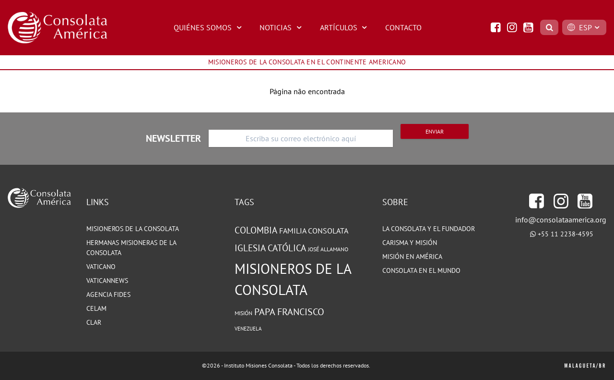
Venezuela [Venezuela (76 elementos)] (248, 328)
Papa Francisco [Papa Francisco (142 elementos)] (289, 311)
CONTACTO (403, 27)
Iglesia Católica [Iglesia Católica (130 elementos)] (270, 248)
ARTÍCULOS (345, 27)
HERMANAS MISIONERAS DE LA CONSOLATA (131, 247)
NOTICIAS (282, 27)
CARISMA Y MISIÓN (409, 242)
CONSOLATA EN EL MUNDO (421, 270)
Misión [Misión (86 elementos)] (243, 313)
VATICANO (101, 266)
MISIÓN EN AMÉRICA (412, 256)
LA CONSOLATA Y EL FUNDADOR (428, 228)
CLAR (93, 322)
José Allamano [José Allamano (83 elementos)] (328, 249)
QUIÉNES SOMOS (209, 27)
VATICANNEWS (107, 280)
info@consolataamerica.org (560, 219)
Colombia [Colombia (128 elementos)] (256, 230)
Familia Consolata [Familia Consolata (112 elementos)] (313, 230)
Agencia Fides (108, 294)
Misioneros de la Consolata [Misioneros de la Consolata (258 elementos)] (293, 279)
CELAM (96, 308)
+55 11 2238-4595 (565, 234)
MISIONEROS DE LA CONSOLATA (132, 228)
